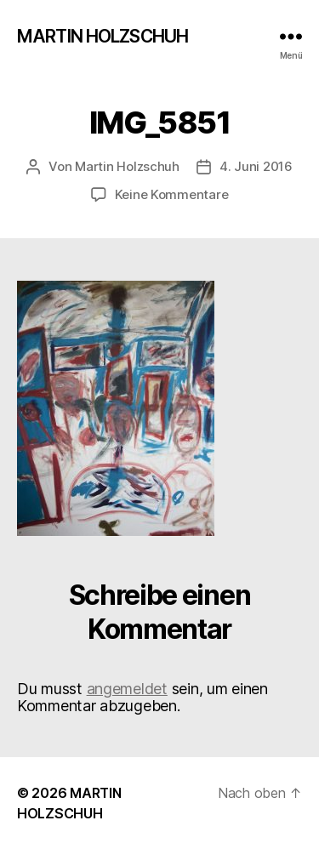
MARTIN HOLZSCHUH (102, 36)
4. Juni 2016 (256, 166)
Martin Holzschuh (127, 166)
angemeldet (127, 689)
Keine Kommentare (172, 194)
